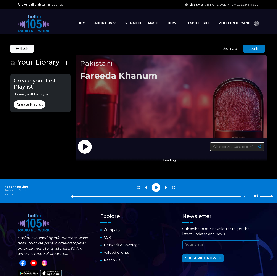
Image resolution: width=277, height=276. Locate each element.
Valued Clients (114, 252)
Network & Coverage (120, 245)
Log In (254, 49)
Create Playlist (30, 104)
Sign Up (230, 49)
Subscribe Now (203, 258)
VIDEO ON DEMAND (235, 23)
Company (110, 230)
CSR (105, 237)
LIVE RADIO (131, 23)
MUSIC (153, 23)
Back (22, 49)
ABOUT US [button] (105, 23)
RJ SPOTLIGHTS (198, 23)
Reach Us (110, 260)
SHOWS (172, 23)
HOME (82, 23)
